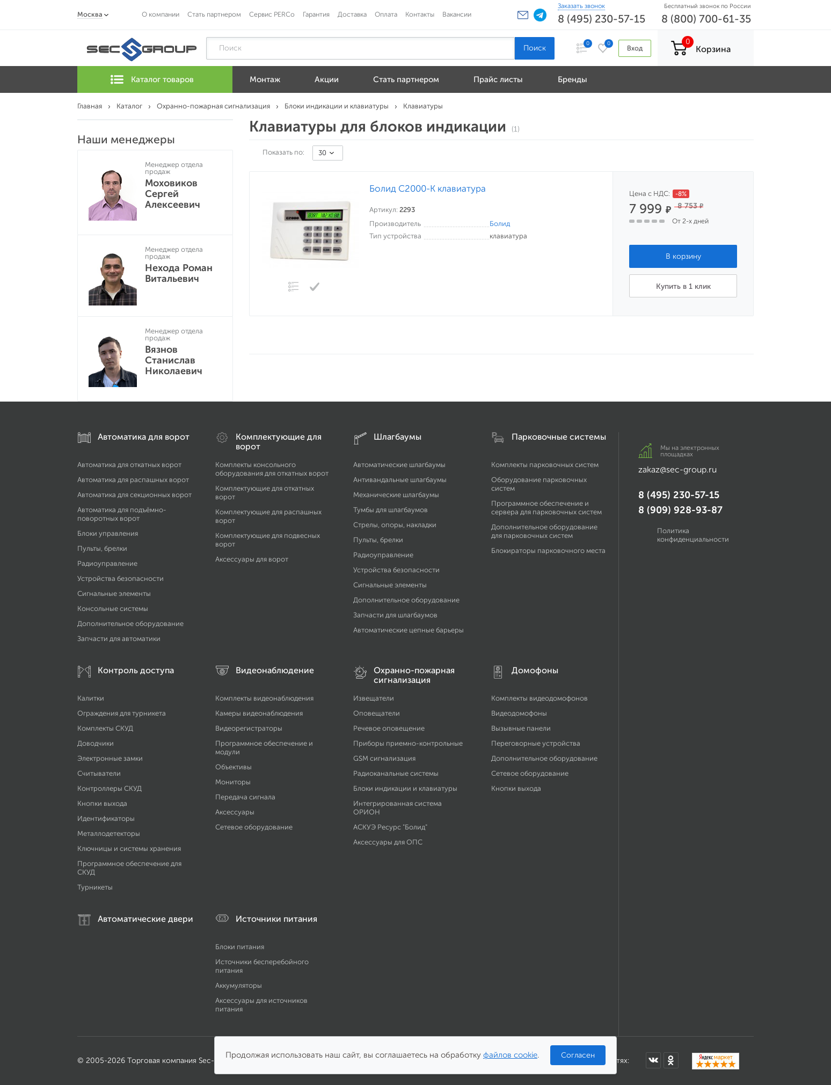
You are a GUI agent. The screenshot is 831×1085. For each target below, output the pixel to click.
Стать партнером (214, 14)
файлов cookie (510, 1055)
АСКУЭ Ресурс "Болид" (390, 827)
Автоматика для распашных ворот (133, 480)
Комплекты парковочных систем (545, 465)
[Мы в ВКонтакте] (653, 1060)
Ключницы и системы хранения (129, 848)
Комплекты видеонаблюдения (264, 698)
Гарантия (316, 14)
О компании (160, 14)
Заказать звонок (581, 6)
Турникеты (95, 887)
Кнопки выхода (102, 803)
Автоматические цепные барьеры (408, 630)
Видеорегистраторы (248, 728)
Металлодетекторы (108, 833)
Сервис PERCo (272, 14)
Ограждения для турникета (121, 713)
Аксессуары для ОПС (387, 842)
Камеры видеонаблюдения (259, 713)
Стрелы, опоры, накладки (394, 525)
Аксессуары (234, 812)
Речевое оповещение (389, 728)
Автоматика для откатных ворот (129, 465)
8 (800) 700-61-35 (706, 18)
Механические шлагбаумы (396, 495)
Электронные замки (110, 758)
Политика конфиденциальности (693, 535)
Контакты (419, 14)
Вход (635, 48)
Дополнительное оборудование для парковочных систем (544, 531)
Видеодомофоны (519, 713)
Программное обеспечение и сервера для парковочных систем (546, 507)
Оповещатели (376, 713)
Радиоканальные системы (396, 773)
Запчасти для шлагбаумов (395, 615)
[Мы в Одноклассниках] (671, 1060)
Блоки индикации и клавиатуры (405, 788)
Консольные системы (112, 609)
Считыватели (99, 773)
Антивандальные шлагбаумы (400, 480)
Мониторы (233, 782)
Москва (90, 14)
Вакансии (456, 14)
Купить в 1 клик (683, 286)
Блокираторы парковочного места (548, 551)
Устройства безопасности (120, 578)
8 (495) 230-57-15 (601, 18)
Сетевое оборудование (254, 827)
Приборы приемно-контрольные (408, 743)
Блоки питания (239, 947)
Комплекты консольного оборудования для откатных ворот (272, 469)
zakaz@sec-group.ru (677, 469)
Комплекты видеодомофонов (539, 698)
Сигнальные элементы (114, 593)
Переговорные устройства (535, 743)
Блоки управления (107, 533)
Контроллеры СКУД (109, 788)
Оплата (386, 14)
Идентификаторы (106, 818)
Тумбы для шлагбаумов (390, 510)
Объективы (233, 767)
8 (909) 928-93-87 (680, 510)
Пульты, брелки (102, 548)
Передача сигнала (245, 797)
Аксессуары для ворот (251, 559)
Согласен (578, 1055)
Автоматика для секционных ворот (134, 495)
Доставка (352, 14)
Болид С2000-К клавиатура (427, 188)
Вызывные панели (521, 728)
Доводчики (95, 743)
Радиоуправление (107, 563)
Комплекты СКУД (105, 728)
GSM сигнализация (384, 758)
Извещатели (373, 698)
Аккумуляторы (238, 985)
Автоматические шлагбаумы (399, 465)
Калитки (90, 698)
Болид (500, 224)
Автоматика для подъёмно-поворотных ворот (121, 514)
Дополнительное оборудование (130, 624)
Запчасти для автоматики (119, 639)
